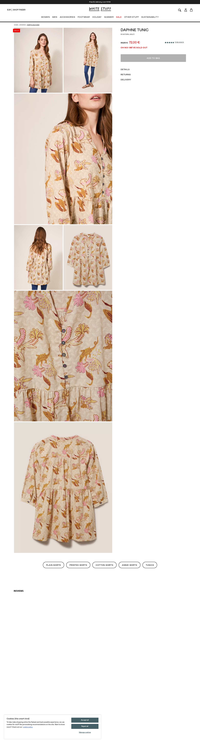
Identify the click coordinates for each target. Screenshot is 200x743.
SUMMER (109, 17)
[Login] (185, 9)
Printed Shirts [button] (78, 565)
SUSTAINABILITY (150, 17)
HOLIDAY (97, 17)
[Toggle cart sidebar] (191, 9)
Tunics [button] (150, 565)
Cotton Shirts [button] (104, 565)
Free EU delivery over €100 (100, 2)
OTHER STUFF (131, 17)
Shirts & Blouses (33, 25)
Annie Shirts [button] (129, 565)
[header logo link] (100, 9)
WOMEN (45, 17)
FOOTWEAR (84, 17)
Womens (23, 25)
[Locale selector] (9, 10)
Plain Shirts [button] (53, 565)
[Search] (179, 10)
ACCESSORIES (67, 17)
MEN (54, 17)
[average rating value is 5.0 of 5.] (170, 42)
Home (16, 25)
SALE (119, 17)
